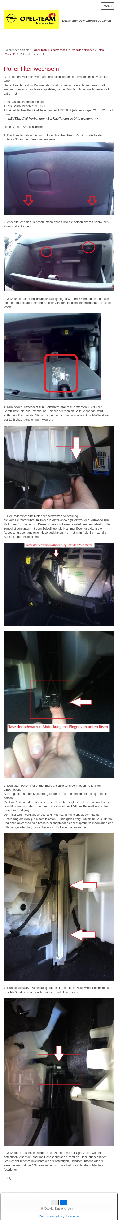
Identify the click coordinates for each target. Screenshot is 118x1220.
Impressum (38, 1203)
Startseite (10, 1203)
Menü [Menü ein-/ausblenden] (108, 6)
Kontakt (23, 1203)
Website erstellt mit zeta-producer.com (90, 1206)
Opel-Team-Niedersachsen (50, 49)
